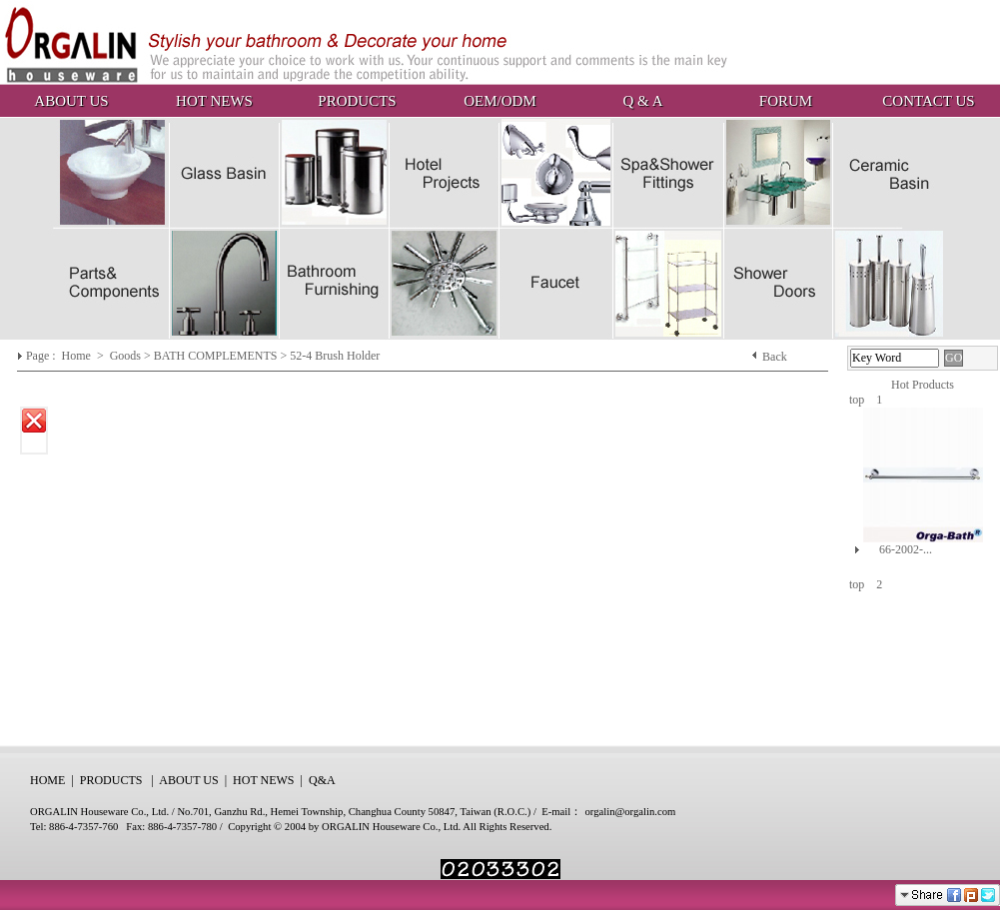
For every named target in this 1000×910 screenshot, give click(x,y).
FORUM (785, 101)
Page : (42, 356)
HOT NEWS (214, 101)
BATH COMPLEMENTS (216, 356)
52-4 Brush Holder (335, 356)
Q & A (642, 101)
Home (78, 356)
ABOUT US (71, 101)
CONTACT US (928, 101)
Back (774, 357)
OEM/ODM (500, 101)
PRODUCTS (357, 101)
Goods (127, 356)
